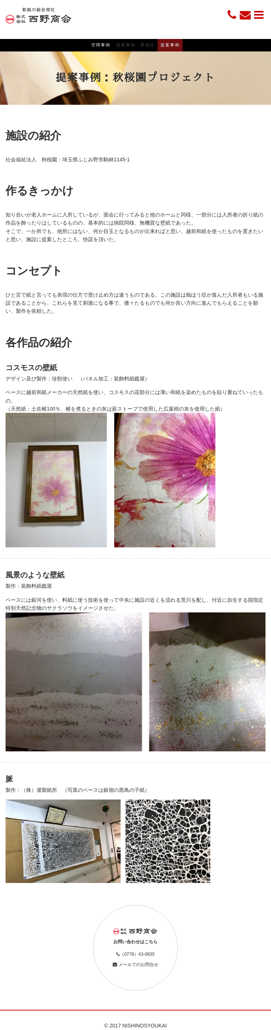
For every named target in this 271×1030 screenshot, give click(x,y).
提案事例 (170, 45)
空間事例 (100, 45)
